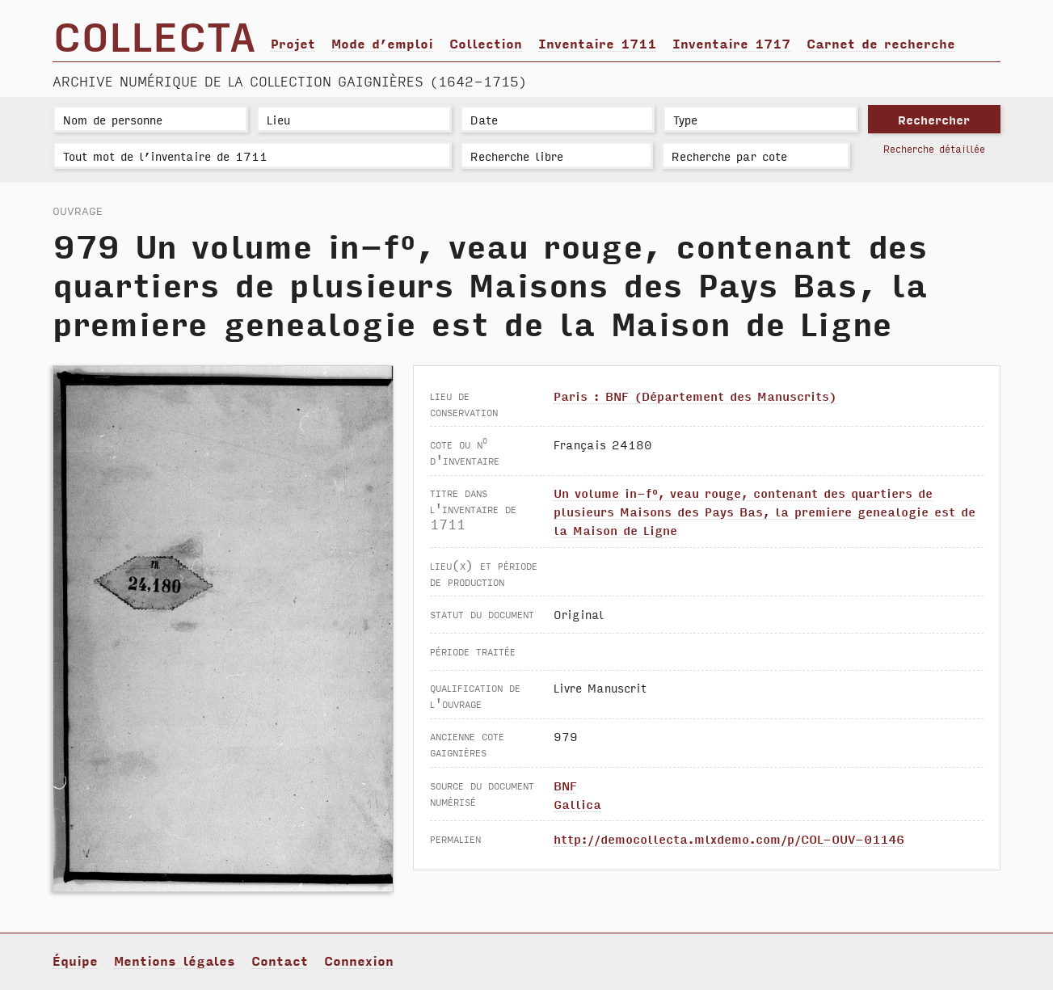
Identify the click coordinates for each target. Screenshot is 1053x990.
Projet (293, 43)
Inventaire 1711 (597, 43)
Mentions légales (174, 960)
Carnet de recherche (881, 43)
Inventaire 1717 (731, 43)
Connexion (359, 960)
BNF (565, 785)
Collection (485, 43)
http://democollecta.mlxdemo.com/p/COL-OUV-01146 (729, 838)
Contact (279, 960)
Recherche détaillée (934, 148)
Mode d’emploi (382, 43)
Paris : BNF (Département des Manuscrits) (695, 395)
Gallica (577, 803)
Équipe (75, 960)
